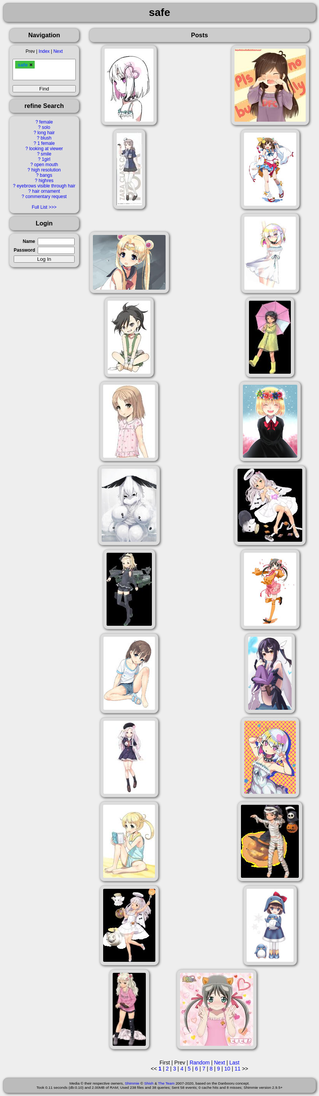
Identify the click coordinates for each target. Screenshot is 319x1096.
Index (43, 51)
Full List (39, 207)
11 (237, 1069)
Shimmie (132, 1083)
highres (45, 180)
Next (57, 51)
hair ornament (46, 191)
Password (24, 250)
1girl (46, 159)
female (46, 122)
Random (200, 1063)
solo (46, 127)
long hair (46, 132)
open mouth (46, 164)
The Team (166, 1083)
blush (46, 138)
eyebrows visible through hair (46, 186)
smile (46, 154)
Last (234, 1063)
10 (227, 1069)
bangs (46, 175)
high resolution (46, 170)
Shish (149, 1083)
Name (29, 241)
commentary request (46, 196)
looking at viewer (46, 148)
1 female (46, 143)
